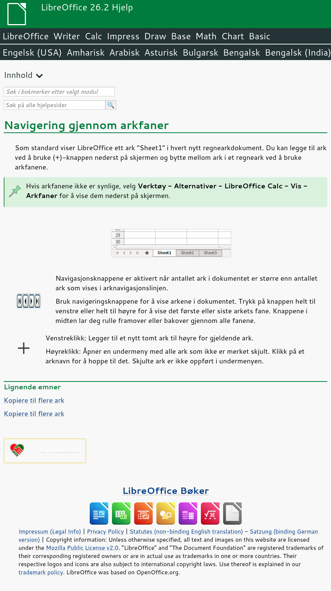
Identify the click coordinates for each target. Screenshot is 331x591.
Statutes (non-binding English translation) (186, 531)
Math (206, 36)
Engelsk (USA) (32, 52)
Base (181, 36)
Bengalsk (241, 52)
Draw (155, 36)
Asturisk (161, 52)
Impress (123, 36)
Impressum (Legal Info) (50, 531)
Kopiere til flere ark (34, 400)
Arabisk (124, 52)
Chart (232, 36)
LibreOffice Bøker (165, 490)
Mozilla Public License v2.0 (82, 548)
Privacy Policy (105, 531)
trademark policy (41, 572)
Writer (66, 36)
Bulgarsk (200, 52)
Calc (93, 36)
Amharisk (85, 52)
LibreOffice (25, 36)
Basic (259, 36)
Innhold (18, 74)
